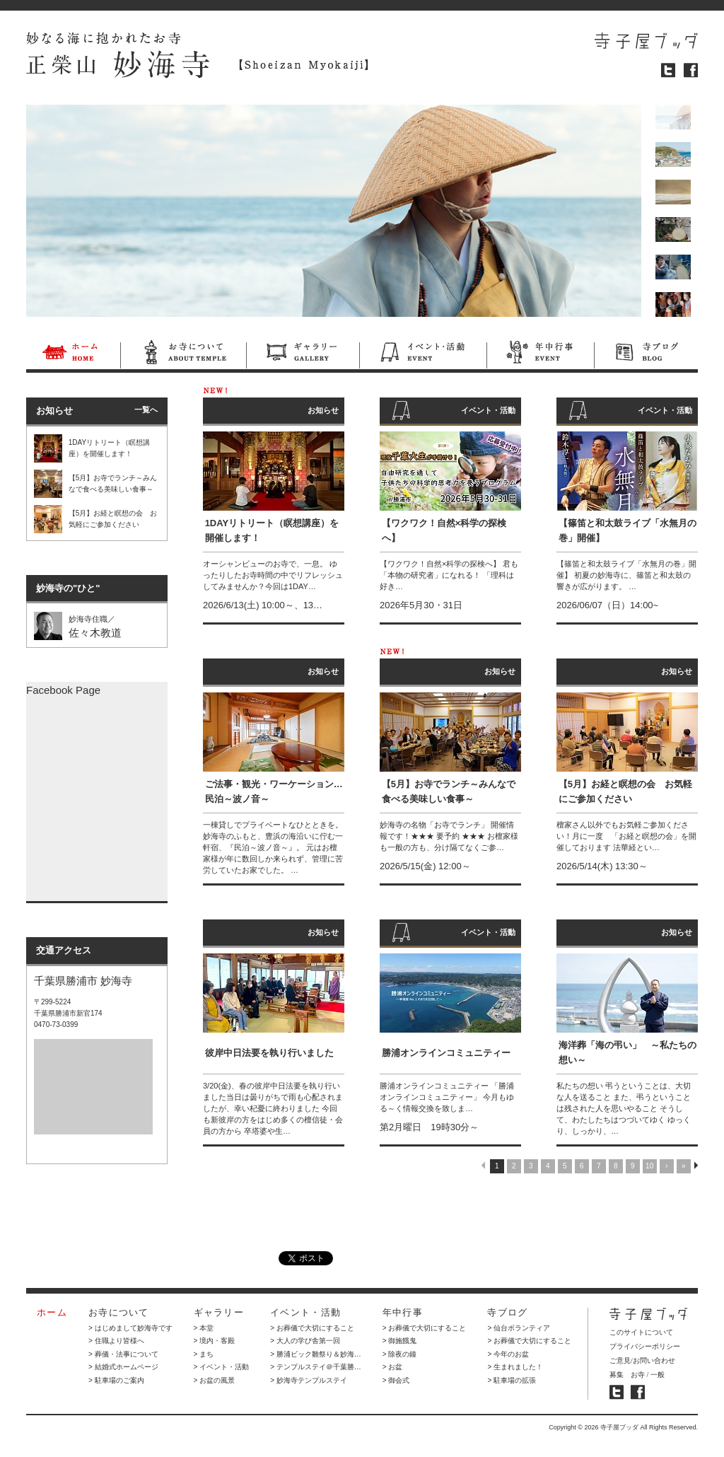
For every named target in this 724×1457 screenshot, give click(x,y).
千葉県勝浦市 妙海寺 (83, 981)
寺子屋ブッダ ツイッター (616, 1392)
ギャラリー (302, 354)
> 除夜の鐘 (400, 1354)
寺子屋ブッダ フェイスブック (638, 1392)
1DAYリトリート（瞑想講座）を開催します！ (272, 530)
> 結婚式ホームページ (123, 1367)
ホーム (73, 354)
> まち (204, 1354)
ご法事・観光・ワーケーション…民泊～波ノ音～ (274, 791)
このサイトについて (641, 1332)
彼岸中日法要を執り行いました (269, 1052)
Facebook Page (63, 690)
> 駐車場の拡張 (511, 1380)
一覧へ (146, 409)
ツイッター (668, 70)
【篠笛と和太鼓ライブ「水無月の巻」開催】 (627, 530)
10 (649, 1166)
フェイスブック (691, 70)
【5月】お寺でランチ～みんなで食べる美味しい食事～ (448, 791)
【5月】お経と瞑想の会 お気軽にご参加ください (625, 791)
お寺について (183, 354)
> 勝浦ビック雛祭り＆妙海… (315, 1354)
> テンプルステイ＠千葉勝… (315, 1367)
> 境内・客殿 (214, 1341)
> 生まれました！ (515, 1367)
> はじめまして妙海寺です (130, 1328)
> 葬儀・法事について (123, 1354)
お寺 (638, 1374)
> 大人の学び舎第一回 (305, 1341)
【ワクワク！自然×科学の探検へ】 (444, 530)
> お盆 (393, 1367)
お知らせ (323, 410)
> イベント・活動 (222, 1367)
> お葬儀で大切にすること (312, 1328)
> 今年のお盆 (508, 1354)
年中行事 (540, 354)
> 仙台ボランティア (518, 1328)
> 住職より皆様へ (116, 1341)
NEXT (696, 1165)
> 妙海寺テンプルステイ (308, 1380)
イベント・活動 (422, 354)
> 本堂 (204, 1328)
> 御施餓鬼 (400, 1341)
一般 (657, 1374)
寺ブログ (646, 354)
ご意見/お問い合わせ (642, 1360)
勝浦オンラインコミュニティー (446, 1052)
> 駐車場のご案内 (116, 1380)
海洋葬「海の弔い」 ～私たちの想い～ (627, 1052)
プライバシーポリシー (644, 1346)
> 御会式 (396, 1380)
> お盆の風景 (214, 1380)
